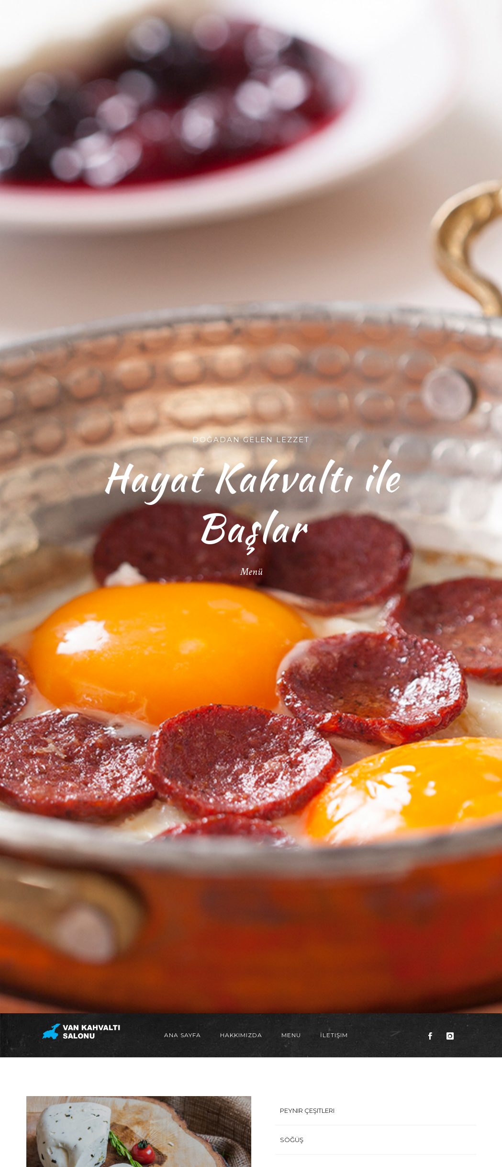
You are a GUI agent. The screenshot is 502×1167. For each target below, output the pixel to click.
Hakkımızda (241, 701)
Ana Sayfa (182, 701)
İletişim (334, 701)
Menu (291, 701)
